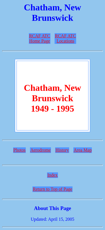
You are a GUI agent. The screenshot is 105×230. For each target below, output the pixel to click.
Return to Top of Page (52, 189)
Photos (19, 150)
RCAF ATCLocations (65, 38)
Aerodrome (40, 150)
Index (52, 175)
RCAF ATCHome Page (39, 38)
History (62, 150)
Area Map (83, 150)
